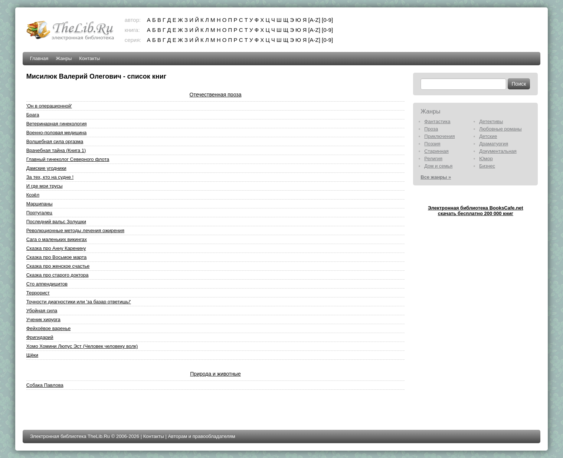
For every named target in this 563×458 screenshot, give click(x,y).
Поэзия (432, 143)
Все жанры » (435, 177)
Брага (32, 115)
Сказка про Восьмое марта (56, 257)
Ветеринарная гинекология (56, 123)
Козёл (32, 195)
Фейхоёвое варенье (48, 328)
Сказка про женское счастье (58, 266)
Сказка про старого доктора (57, 275)
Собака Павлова (44, 385)
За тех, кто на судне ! (49, 177)
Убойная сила (42, 310)
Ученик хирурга (43, 319)
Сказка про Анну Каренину (56, 248)
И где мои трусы (44, 186)
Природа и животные (215, 374)
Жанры (64, 58)
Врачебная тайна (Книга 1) (56, 150)
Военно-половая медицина (56, 132)
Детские (488, 136)
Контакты (89, 58)
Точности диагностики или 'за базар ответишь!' (78, 301)
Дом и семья (438, 166)
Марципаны (39, 204)
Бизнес (487, 166)
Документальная (498, 151)
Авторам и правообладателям (201, 436)
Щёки (32, 355)
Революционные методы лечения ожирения (75, 230)
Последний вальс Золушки (56, 221)
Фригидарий (39, 337)
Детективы (491, 121)
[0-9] (327, 20)
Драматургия (493, 143)
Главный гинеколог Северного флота (67, 159)
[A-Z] (314, 20)
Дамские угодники (46, 168)
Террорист (38, 293)
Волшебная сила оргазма (55, 141)
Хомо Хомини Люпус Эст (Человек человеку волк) (82, 346)
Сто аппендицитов (47, 284)
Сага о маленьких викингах (56, 239)
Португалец (39, 212)
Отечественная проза (216, 95)
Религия (433, 158)
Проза (431, 129)
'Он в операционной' (49, 106)
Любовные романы (500, 129)
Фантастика (437, 121)
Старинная (436, 151)
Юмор (485, 158)
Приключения (439, 136)
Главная (39, 58)
